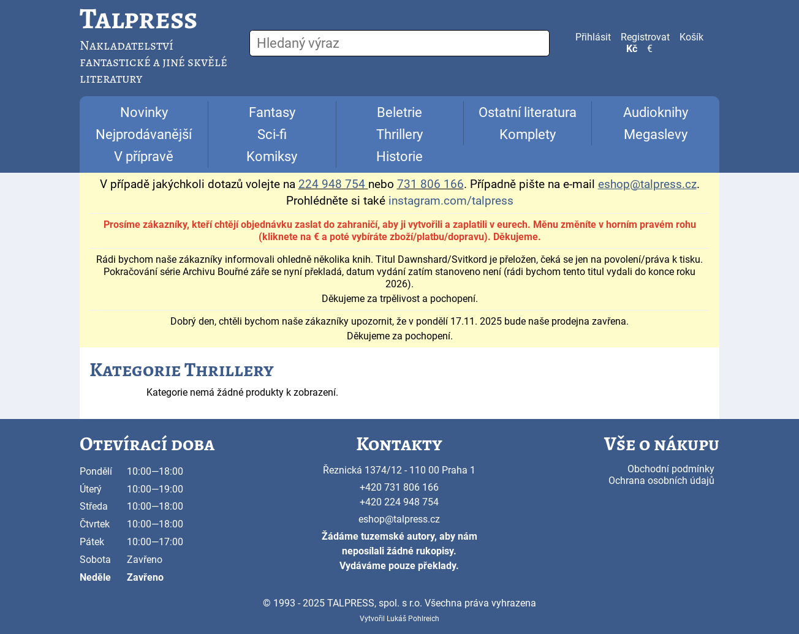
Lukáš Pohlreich (413, 618)
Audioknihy (655, 112)
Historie (399, 156)
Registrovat (645, 37)
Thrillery (399, 134)
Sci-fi (272, 134)
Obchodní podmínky (670, 469)
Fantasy (272, 112)
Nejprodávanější (144, 134)
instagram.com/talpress (450, 201)
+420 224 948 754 (399, 502)
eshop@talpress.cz (399, 519)
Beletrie (399, 112)
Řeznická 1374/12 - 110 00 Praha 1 (399, 470)
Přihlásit (593, 37)
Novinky (144, 112)
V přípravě (143, 156)
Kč (631, 49)
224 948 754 (331, 184)
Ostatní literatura (528, 112)
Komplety (527, 134)
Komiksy (271, 156)
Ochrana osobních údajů (661, 480)
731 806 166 (430, 184)
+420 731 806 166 (399, 487)
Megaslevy (655, 134)
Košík (691, 37)
